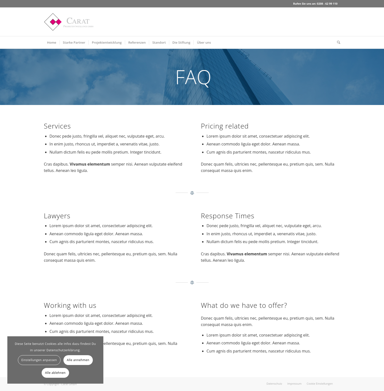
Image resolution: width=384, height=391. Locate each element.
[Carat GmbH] (69, 22)
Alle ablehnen (55, 373)
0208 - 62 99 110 (327, 3)
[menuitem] (52, 42)
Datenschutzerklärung (63, 350)
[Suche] (337, 42)
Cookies (51, 344)
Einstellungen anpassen (39, 360)
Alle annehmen (78, 360)
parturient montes (249, 152)
